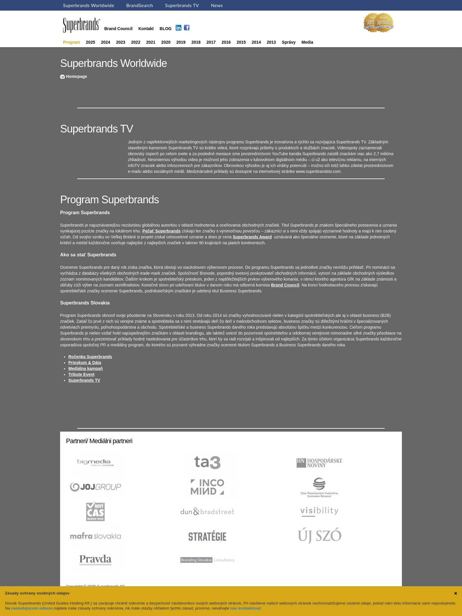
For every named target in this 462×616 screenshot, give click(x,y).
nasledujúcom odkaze (32, 608)
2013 (271, 42)
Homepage (76, 76)
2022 (135, 42)
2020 (165, 42)
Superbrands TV (182, 5)
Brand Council (118, 28)
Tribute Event (81, 374)
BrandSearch (139, 5)
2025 (90, 42)
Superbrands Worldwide (88, 5)
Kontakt (146, 28)
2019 (181, 42)
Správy (289, 42)
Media (307, 42)
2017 (211, 42)
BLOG (165, 28)
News (217, 5)
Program (71, 42)
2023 (120, 42)
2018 (196, 42)
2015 (241, 42)
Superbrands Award (252, 237)
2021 (150, 42)
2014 (256, 42)
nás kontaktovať (245, 608)
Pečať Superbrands (161, 231)
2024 (105, 42)
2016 (226, 42)
